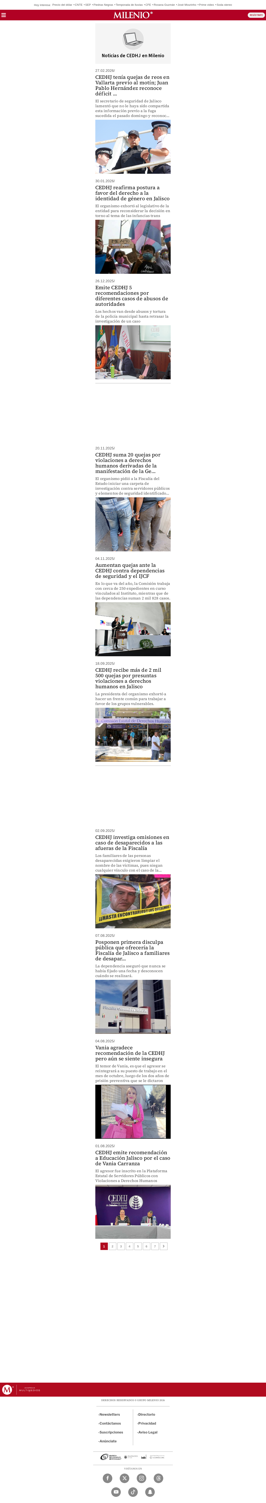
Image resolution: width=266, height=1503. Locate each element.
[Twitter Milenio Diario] (124, 1478)
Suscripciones (111, 1432)
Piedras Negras (103, 4)
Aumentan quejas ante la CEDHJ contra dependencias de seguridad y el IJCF (130, 571)
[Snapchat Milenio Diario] (150, 1492)
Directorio (146, 1415)
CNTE (79, 4)
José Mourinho (187, 4)
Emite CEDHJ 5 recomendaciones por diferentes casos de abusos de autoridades (131, 295)
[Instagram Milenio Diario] (141, 1478)
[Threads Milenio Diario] (158, 1478)
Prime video (206, 4)
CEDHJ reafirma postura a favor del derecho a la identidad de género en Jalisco (132, 193)
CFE (148, 4)
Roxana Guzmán (164, 4)
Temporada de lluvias (129, 4)
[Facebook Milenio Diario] (107, 1478)
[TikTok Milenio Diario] (133, 1492)
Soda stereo (224, 4)
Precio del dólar (62, 4)
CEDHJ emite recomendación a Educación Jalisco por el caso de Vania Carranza (132, 1158)
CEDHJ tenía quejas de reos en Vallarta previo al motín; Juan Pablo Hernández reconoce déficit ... (132, 85)
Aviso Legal (148, 1432)
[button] (3, 16)
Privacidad (147, 1423)
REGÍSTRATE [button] (256, 15)
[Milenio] (133, 15)
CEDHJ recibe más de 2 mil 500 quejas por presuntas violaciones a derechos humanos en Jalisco (128, 678)
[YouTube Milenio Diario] (116, 1492)
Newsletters (110, 1415)
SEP (88, 4)
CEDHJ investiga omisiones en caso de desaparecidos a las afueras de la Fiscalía (132, 843)
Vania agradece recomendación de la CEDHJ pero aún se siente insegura (130, 1053)
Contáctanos (110, 1423)
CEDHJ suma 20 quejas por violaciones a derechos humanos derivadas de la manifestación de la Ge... (127, 463)
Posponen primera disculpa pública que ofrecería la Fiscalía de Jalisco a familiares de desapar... (132, 950)
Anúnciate (108, 1441)
